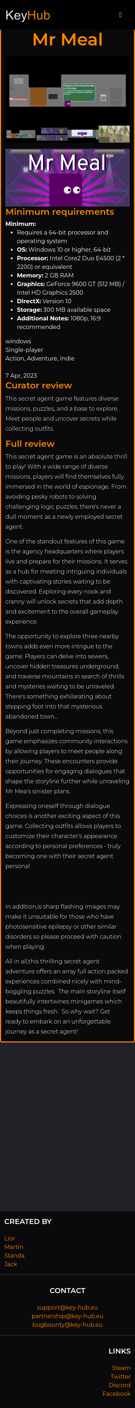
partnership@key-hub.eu (68, 1316)
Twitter (121, 1376)
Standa (14, 1255)
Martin (13, 1247)
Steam (121, 1368)
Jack (10, 1264)
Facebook (117, 1393)
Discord (120, 1385)
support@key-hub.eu (67, 1307)
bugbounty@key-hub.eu (67, 1324)
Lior (9, 1238)
